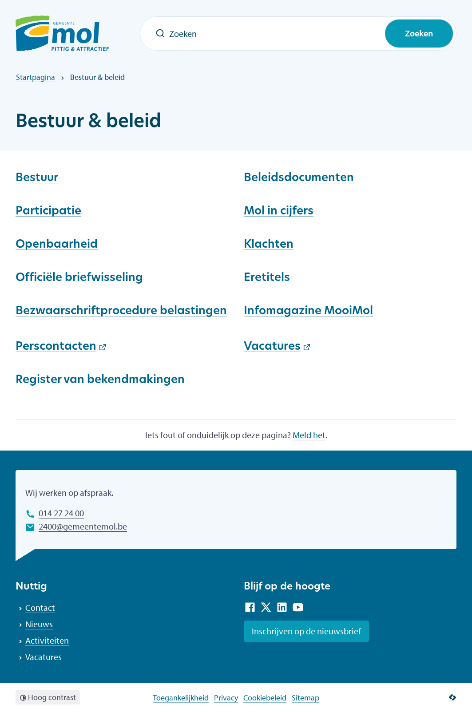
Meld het (309, 434)
